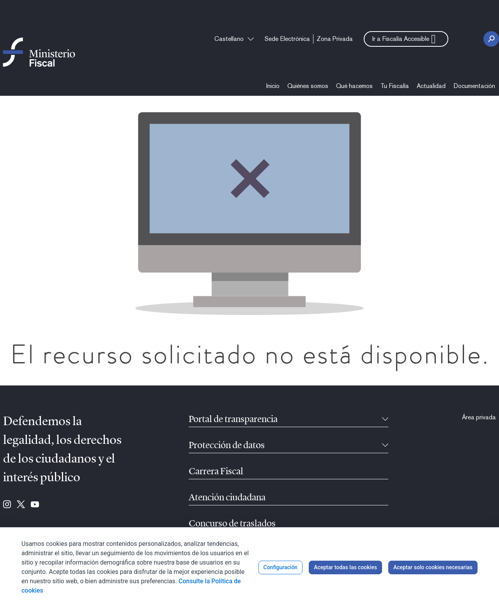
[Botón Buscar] (491, 39)
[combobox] (234, 39)
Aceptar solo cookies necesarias (432, 567)
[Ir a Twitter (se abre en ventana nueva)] (21, 505)
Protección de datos (227, 445)
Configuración (281, 567)
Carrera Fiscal (216, 472)
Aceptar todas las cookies (345, 567)
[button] (406, 39)
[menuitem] (287, 39)
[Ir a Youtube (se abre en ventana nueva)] (35, 505)
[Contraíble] (385, 420)
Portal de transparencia (233, 419)
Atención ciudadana (227, 498)
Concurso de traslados (232, 524)
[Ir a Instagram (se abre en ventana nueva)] (7, 505)
